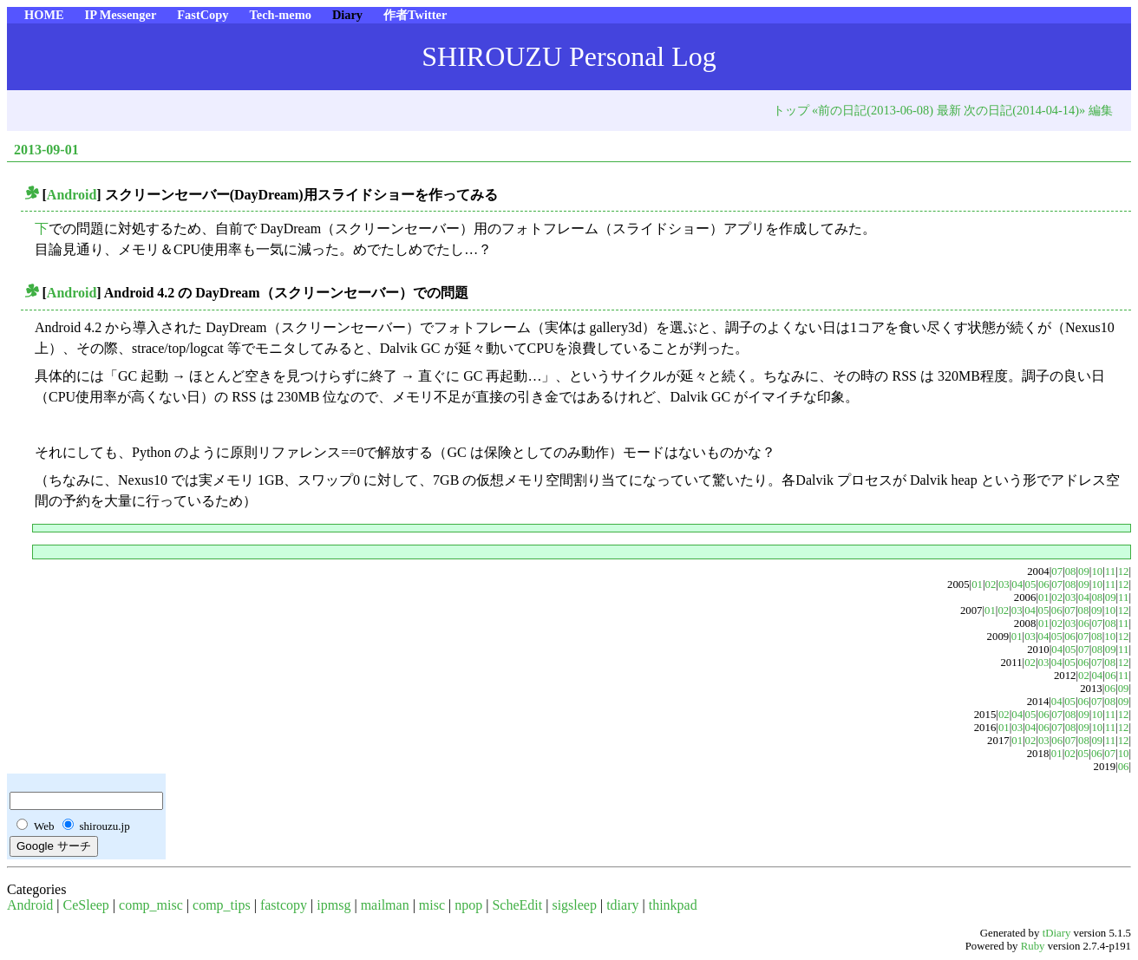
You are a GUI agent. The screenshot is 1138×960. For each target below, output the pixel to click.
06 (1044, 584)
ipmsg (333, 905)
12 (1123, 571)
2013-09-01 (46, 149)
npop (468, 905)
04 (1017, 584)
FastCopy (202, 15)
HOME (44, 15)
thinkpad (673, 905)
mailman (385, 905)
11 (1110, 571)
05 (1031, 584)
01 (977, 584)
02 (991, 584)
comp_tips (222, 905)
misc (432, 905)
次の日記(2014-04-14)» (1024, 110)
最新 (949, 110)
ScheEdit (517, 905)
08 (1070, 571)
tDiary (1057, 933)
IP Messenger (121, 15)
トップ (791, 110)
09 (1083, 571)
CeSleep (86, 905)
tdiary (622, 905)
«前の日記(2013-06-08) (872, 110)
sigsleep (574, 905)
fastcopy (283, 905)
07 (1057, 571)
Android (72, 194)
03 (1004, 584)
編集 (1101, 110)
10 (1096, 571)
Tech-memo (280, 15)
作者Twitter (415, 15)
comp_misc (151, 905)
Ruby (1033, 946)
